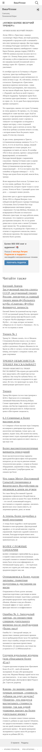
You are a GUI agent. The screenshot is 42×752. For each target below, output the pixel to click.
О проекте (15, 743)
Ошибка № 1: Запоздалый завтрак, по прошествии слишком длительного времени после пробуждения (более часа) (20, 621)
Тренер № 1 (10, 334)
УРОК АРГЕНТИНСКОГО (30, 749)
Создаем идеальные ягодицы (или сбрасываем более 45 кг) (20, 659)
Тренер (7, 391)
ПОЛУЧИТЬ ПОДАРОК (16, 263)
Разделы (24, 743)
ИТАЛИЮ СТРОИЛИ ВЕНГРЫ (13, 749)
